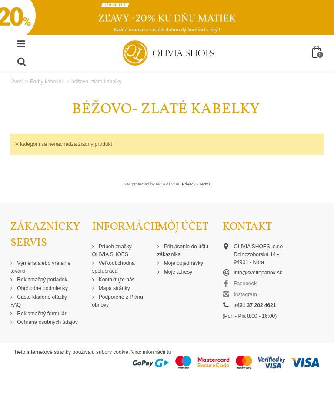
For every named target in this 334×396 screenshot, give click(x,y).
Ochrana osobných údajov (47, 322)
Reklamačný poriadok (41, 280)
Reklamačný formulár (41, 313)
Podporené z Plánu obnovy (117, 301)
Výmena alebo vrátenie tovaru (40, 267)
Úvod (16, 82)
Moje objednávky (183, 263)
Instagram (245, 294)
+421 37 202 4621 (255, 305)
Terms (204, 184)
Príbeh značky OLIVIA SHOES (112, 250)
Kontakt (247, 226)
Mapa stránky (113, 288)
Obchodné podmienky (42, 288)
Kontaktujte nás (116, 280)
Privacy (188, 184)
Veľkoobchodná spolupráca (113, 267)
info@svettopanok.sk (258, 273)
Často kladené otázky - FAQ (40, 301)
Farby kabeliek (47, 82)
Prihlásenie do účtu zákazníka (182, 250)
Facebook (245, 283)
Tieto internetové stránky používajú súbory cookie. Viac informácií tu (92, 352)
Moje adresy (178, 272)
